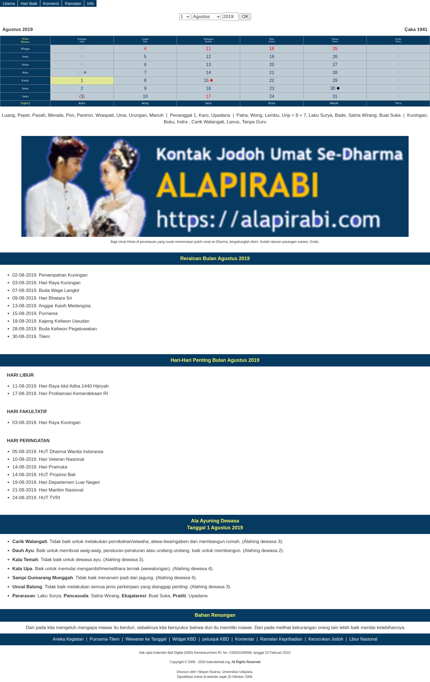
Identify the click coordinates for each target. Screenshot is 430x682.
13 (208, 64)
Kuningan (82, 39)
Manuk (335, 103)
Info (90, 3)
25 (335, 48)
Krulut (398, 39)
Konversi (51, 3)
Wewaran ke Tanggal (146, 639)
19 (271, 56)
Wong (145, 103)
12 (208, 56)
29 (82, 56)
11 (208, 48)
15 (207, 80)
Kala (145, 41)
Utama (9, 3)
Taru (398, 103)
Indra (82, 41)
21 (271, 72)
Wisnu (398, 41)
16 (208, 88)
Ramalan (73, 3)
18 (271, 48)
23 (271, 88)
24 (271, 96)
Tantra (335, 41)
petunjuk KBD (215, 639)
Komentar (244, 639)
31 (80, 72)
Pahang (335, 39)
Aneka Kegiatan (68, 639)
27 (335, 64)
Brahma (208, 41)
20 (271, 64)
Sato (208, 103)
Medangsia (208, 39)
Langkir (145, 39)
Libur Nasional (363, 639)
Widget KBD (184, 639)
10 (145, 96)
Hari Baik (29, 3)
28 (82, 48)
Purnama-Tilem (105, 639)
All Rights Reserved (245, 662)
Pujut (271, 39)
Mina (271, 103)
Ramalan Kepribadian (281, 639)
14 (208, 72)
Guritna (271, 41)
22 (271, 80)
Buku (82, 103)
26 (335, 56)
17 (208, 96)
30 (82, 64)
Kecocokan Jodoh (325, 639)
